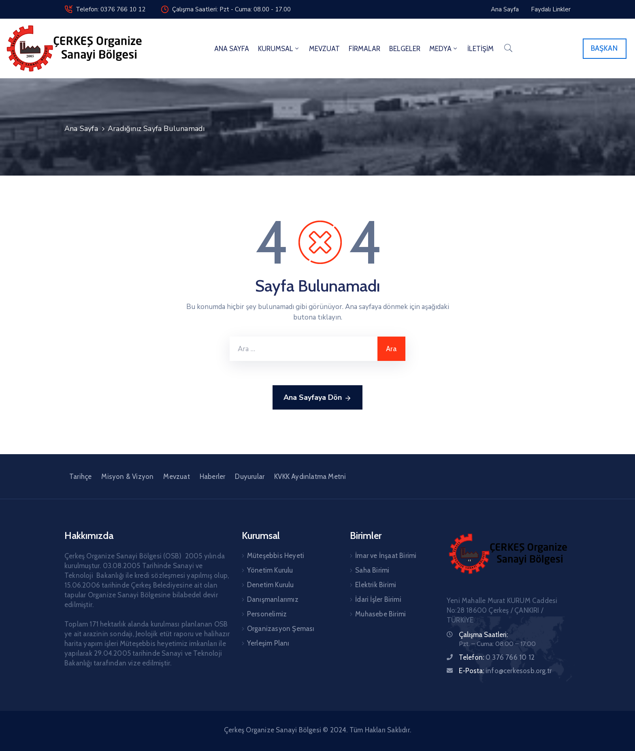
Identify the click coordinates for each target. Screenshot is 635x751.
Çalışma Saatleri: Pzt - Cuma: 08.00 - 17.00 (231, 9)
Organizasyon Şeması (281, 628)
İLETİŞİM (480, 49)
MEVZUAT (324, 49)
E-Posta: (505, 671)
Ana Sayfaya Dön (317, 398)
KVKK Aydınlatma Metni (310, 476)
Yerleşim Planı (268, 643)
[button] (604, 49)
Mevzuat (176, 476)
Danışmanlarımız (272, 599)
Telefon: (497, 657)
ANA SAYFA (231, 49)
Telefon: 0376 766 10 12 (110, 9)
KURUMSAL (279, 49)
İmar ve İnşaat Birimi (385, 555)
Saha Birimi (372, 570)
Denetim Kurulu (270, 585)
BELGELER (404, 49)
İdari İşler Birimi (378, 599)
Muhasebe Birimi (380, 614)
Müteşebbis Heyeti (275, 555)
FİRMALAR (364, 49)
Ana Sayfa (81, 128)
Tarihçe (80, 476)
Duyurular (249, 476)
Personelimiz (267, 614)
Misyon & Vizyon (127, 476)
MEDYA (443, 49)
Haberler (213, 476)
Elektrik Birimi (375, 585)
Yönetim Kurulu (270, 570)
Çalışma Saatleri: (483, 635)
